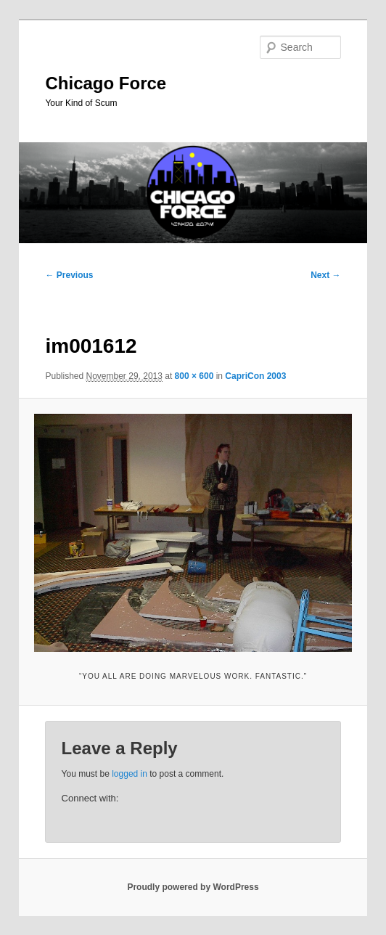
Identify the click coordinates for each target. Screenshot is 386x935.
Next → (325, 275)
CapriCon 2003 (255, 376)
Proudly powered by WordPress (192, 887)
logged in (129, 774)
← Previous (69, 275)
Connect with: (90, 798)
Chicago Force (105, 83)
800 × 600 (194, 376)
